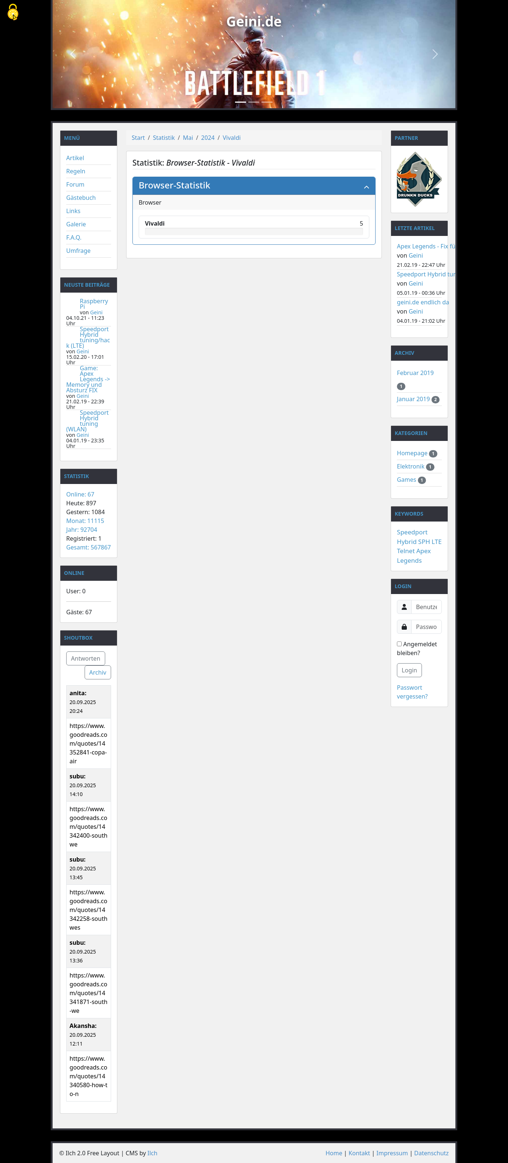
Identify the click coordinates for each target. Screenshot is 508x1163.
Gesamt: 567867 (88, 547)
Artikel (75, 158)
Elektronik (411, 466)
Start (138, 138)
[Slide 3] (267, 102)
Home (334, 1153)
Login (409, 670)
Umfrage (78, 251)
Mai (188, 138)
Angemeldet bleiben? (417, 648)
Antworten (85, 658)
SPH (424, 541)
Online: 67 (80, 494)
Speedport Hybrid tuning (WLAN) (87, 421)
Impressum (392, 1153)
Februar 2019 (415, 373)
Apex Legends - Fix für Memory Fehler (449, 246)
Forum (75, 184)
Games (407, 480)
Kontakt (359, 1153)
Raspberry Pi (94, 304)
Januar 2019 (414, 399)
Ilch (152, 1153)
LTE (436, 541)
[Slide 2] (253, 102)
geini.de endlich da (423, 302)
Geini (96, 312)
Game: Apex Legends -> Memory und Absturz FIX (88, 379)
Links (73, 211)
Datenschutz (431, 1153)
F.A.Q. (74, 237)
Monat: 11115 (85, 521)
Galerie (76, 224)
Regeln (75, 171)
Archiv (97, 672)
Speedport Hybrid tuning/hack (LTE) (88, 337)
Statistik (164, 138)
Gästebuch (81, 198)
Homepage (413, 453)
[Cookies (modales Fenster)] (13, 12)
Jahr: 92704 (81, 530)
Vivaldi (232, 138)
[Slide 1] (240, 102)
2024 (208, 138)
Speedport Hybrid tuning (431, 274)
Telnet (406, 551)
